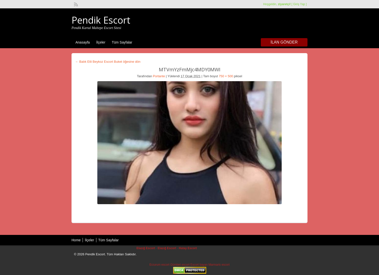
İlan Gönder (284, 42)
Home (76, 240)
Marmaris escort (219, 264)
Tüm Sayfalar (122, 42)
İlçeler (100, 42)
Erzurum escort (159, 264)
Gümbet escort (180, 264)
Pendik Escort (101, 20)
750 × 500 (226, 76)
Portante (159, 76)
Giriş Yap (299, 4)
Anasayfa (82, 42)
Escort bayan (199, 264)
